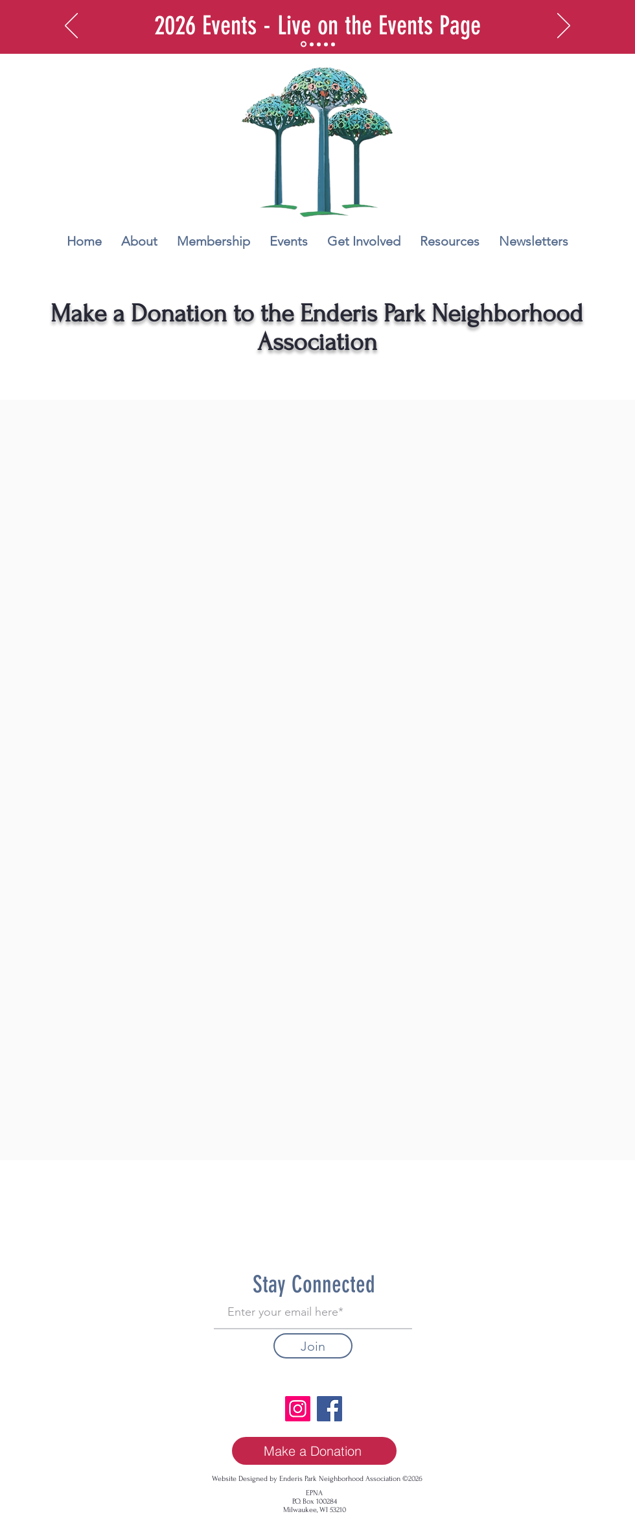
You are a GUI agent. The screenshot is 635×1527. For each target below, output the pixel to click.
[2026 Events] (303, 44)
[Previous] (71, 26)
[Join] (312, 1345)
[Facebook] (329, 1408)
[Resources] (319, 44)
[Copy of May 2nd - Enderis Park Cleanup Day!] (333, 44)
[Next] (563, 26)
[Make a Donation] (314, 1451)
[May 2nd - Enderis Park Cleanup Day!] (326, 44)
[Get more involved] (312, 44)
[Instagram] (297, 1408)
